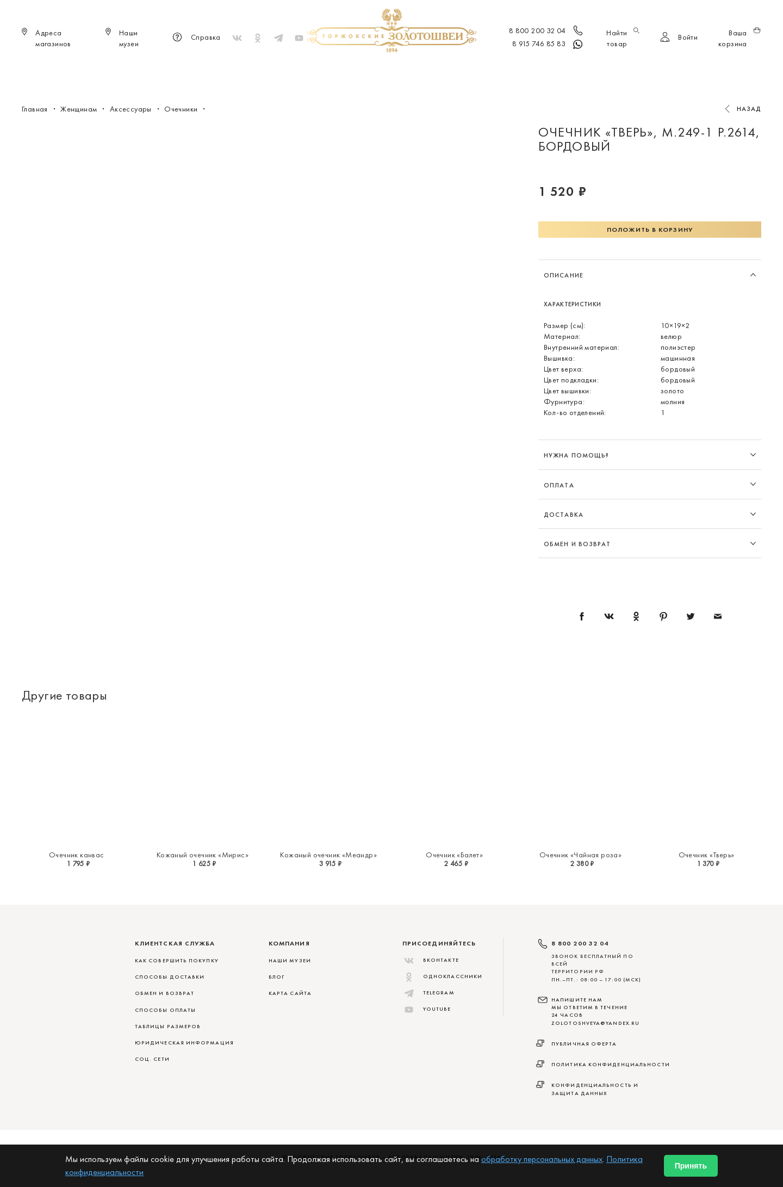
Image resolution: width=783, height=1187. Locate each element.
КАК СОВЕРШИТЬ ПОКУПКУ (177, 960)
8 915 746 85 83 (548, 44)
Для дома (483, 70)
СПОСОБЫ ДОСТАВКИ (169, 976)
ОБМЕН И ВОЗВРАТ (164, 993)
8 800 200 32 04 (547, 31)
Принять (691, 1165)
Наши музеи (290, 960)
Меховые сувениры (304, 70)
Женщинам (375, 70)
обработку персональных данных (541, 1159)
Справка (195, 38)
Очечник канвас (76, 855)
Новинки (237, 70)
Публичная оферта (584, 1043)
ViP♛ (523, 70)
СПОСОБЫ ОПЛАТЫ (165, 1009)
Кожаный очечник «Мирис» (202, 855)
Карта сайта (290, 993)
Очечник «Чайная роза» (580, 855)
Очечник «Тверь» (707, 855)
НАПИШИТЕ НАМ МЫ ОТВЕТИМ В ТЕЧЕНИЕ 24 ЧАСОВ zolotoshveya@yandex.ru (595, 1011)
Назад (749, 108)
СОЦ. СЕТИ (152, 1058)
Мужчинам (430, 70)
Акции (556, 70)
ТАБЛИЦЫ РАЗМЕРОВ (168, 1026)
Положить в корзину (650, 229)
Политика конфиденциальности (610, 1064)
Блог (276, 976)
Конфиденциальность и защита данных (594, 1088)
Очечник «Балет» (454, 855)
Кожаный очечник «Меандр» (328, 855)
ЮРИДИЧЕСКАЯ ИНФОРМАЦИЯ (184, 1042)
